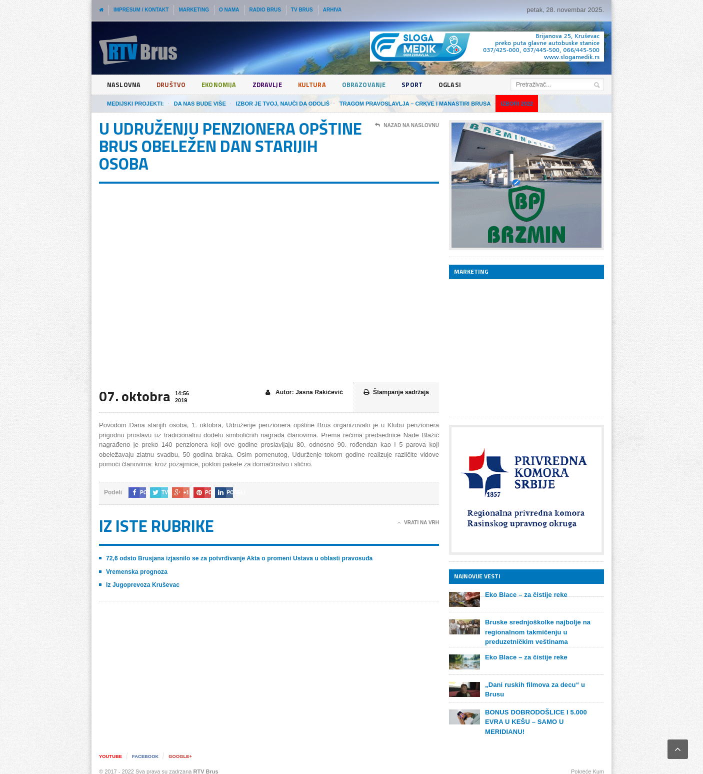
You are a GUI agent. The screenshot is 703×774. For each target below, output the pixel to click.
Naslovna (124, 85)
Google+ (184, 749)
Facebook (148, 749)
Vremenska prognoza (136, 571)
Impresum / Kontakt (141, 10)
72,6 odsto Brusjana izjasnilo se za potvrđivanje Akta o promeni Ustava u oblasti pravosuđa (236, 558)
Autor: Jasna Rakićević (305, 392)
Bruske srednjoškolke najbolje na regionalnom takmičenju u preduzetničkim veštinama (536, 631)
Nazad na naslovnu (407, 125)
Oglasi (462, 85)
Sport (423, 85)
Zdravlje (273, 85)
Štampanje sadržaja (396, 392)
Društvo (173, 85)
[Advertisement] (524, 347)
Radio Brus (265, 10)
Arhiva (332, 10)
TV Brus (302, 10)
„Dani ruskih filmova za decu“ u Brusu (544, 684)
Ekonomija (223, 85)
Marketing (193, 10)
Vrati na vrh (418, 522)
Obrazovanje (373, 85)
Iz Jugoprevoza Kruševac (142, 584)
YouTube (111, 749)
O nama (229, 10)
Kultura (319, 85)
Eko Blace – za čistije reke (525, 594)
